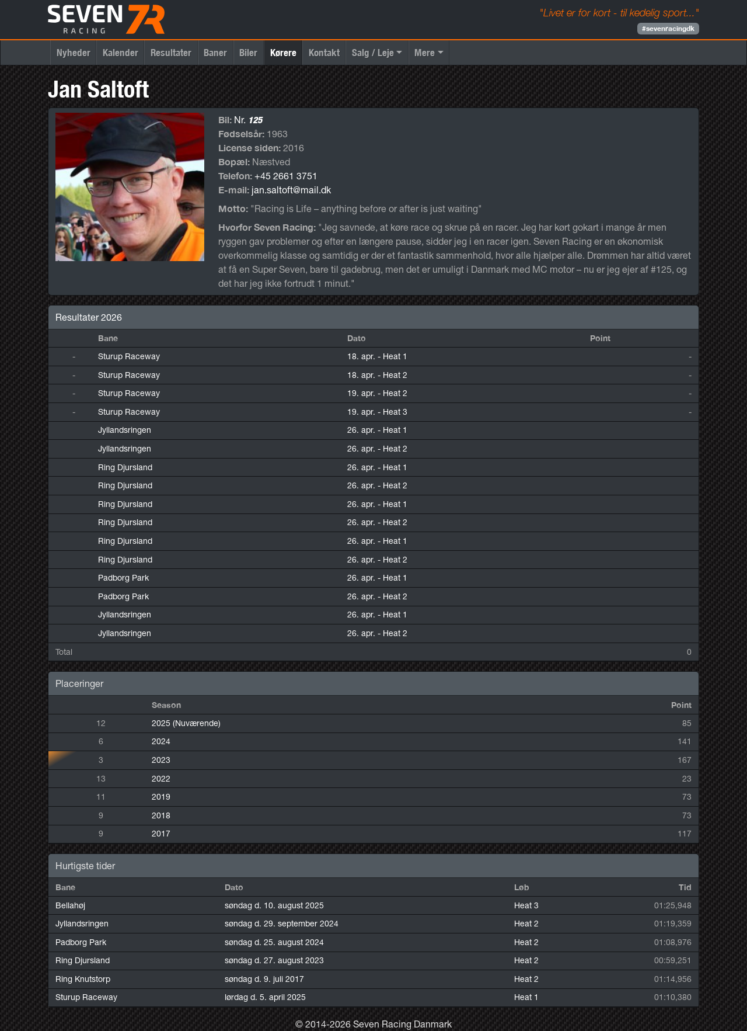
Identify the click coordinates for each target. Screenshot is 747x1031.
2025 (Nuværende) (186, 723)
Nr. (248, 119)
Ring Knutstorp (82, 979)
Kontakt (324, 52)
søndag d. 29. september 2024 (281, 923)
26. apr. (377, 430)
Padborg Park (123, 577)
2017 (161, 833)
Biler (248, 52)
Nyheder (73, 52)
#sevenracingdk (668, 28)
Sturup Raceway (129, 356)
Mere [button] (424, 52)
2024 (161, 741)
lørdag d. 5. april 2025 (265, 997)
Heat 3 (526, 905)
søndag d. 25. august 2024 (274, 942)
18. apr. (377, 356)
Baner (215, 52)
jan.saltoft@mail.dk (291, 190)
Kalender (120, 52)
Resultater (171, 52)
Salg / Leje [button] (373, 52)
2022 (161, 778)
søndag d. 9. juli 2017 (264, 979)
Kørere (283, 52)
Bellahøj (70, 905)
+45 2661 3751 (285, 176)
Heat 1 (526, 997)
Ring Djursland (125, 467)
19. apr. (377, 393)
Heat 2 (526, 923)
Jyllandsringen (124, 430)
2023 (161, 760)
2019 (161, 796)
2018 (161, 815)
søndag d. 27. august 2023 (274, 960)
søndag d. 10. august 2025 (274, 905)
